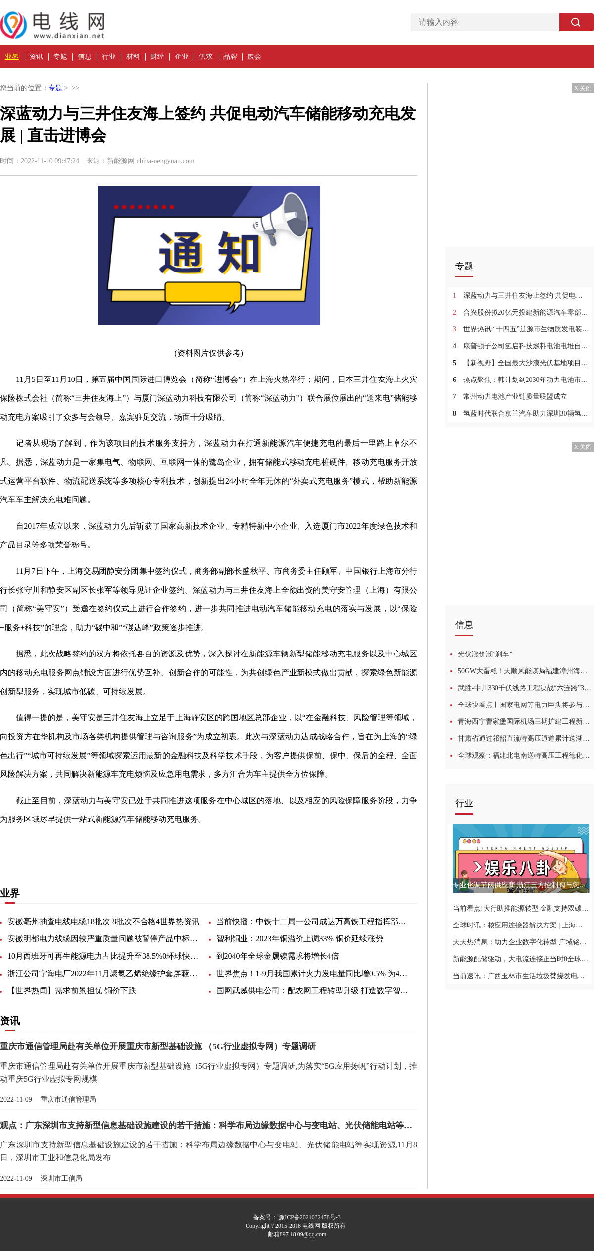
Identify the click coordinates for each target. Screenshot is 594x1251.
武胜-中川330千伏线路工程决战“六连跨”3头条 (526, 688)
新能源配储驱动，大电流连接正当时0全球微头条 (521, 959)
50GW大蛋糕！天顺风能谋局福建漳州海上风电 (526, 671)
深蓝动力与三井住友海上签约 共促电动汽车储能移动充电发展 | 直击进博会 (521, 295)
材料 (133, 56)
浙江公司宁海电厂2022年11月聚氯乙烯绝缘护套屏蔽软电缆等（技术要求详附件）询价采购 (103, 973)
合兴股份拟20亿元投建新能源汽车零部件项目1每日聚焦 (521, 312)
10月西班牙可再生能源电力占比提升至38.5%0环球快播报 (103, 956)
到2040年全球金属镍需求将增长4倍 (277, 956)
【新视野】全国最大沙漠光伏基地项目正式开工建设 (521, 363)
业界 (12, 56)
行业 (109, 56)
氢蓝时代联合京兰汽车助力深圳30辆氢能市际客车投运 (521, 413)
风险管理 (208, 845)
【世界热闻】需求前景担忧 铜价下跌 (71, 990)
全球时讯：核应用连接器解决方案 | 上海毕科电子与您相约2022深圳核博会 (521, 925)
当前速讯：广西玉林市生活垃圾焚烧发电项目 (521, 975)
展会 (254, 56)
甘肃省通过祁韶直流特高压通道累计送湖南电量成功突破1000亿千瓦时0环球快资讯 (526, 738)
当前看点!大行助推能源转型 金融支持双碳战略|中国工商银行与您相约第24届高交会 (521, 908)
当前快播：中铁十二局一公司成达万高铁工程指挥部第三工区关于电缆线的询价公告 (312, 921)
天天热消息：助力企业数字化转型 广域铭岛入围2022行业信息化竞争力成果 (521, 942)
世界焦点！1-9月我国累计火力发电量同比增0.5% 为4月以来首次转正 (312, 973)
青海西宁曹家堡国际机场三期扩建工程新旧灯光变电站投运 (526, 721)
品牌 (230, 56)
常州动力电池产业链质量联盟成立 (510, 396)
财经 (157, 56)
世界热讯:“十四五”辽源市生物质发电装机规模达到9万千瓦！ (521, 329)
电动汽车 (140, 845)
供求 (206, 56)
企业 (182, 56)
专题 (60, 56)
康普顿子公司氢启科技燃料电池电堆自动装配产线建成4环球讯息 (521, 346)
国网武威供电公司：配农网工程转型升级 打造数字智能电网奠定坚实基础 (312, 990)
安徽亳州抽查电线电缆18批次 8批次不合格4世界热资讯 (103, 921)
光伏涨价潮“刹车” (485, 654)
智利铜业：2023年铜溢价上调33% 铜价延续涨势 (299, 938)
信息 (85, 56)
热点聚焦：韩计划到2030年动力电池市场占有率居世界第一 (521, 379)
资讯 (36, 56)
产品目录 (174, 845)
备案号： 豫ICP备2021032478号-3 (297, 1217)
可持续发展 (103, 845)
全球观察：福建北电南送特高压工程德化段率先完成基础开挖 (526, 755)
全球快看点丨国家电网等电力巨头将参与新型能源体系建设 (526, 704)
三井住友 (65, 845)
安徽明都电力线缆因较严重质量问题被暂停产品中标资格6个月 (103, 938)
